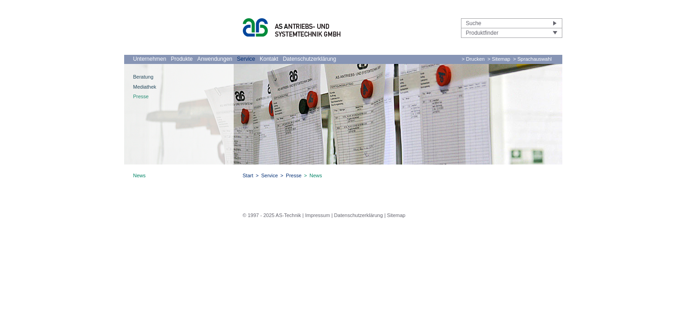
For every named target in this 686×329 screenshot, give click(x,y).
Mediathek (145, 87)
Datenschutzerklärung (309, 59)
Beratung (143, 77)
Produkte (182, 59)
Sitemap (396, 215)
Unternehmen (150, 59)
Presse (141, 96)
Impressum (317, 215)
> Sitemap (498, 59)
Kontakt (269, 59)
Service (246, 59)
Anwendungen (214, 59)
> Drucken (473, 59)
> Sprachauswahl (532, 59)
